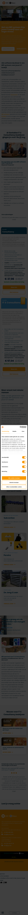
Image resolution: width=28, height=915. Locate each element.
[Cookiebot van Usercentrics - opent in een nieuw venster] (20, 427)
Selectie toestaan (14, 482)
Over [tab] (23, 431)
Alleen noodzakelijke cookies (14, 486)
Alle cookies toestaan (14, 478)
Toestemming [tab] (5, 431)
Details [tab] (14, 431)
